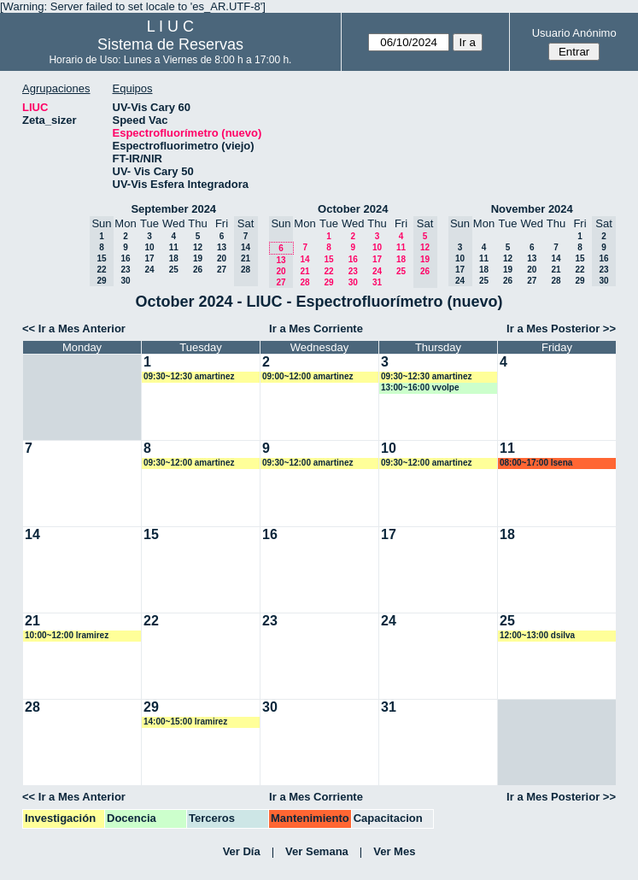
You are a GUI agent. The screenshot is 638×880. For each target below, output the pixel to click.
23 (125, 269)
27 (221, 269)
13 (221, 247)
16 (125, 258)
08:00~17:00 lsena (536, 462)
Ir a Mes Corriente (316, 328)
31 (377, 282)
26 (197, 269)
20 (221, 258)
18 (174, 258)
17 (149, 258)
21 (304, 271)
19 (197, 258)
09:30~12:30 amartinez (188, 376)
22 (328, 271)
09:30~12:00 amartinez (188, 462)
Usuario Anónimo (574, 32)
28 (304, 282)
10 (149, 247)
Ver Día (241, 851)
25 (174, 269)
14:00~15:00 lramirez (185, 721)
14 (304, 259)
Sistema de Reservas (170, 44)
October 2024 (353, 208)
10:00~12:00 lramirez (66, 635)
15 (328, 259)
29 (328, 282)
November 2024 (532, 208)
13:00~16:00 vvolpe (420, 387)
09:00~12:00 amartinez (307, 376)
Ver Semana (316, 851)
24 (149, 269)
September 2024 (173, 208)
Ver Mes (394, 851)
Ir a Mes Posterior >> (561, 328)
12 (197, 247)
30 (125, 280)
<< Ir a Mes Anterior (74, 328)
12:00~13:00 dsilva (537, 635)
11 (174, 247)
